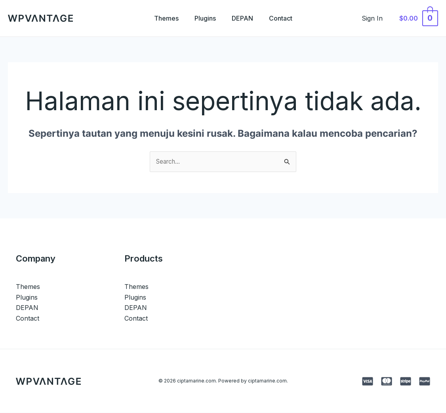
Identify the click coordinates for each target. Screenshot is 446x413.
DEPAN (244, 18)
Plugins (203, 18)
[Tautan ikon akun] (376, 18)
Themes (161, 18)
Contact (285, 18)
